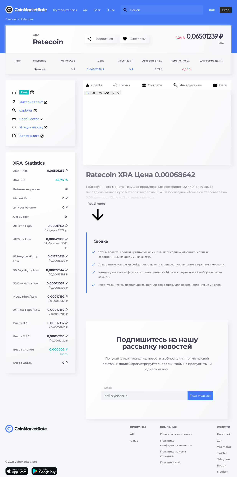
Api (85, 10)
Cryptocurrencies (65, 10)
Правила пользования (176, 434)
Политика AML (170, 462)
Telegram (223, 459)
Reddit (221, 465)
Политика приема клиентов (173, 454)
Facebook (224, 434)
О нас (111, 10)
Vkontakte (224, 446)
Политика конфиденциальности (176, 443)
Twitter (222, 453)
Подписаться (200, 395)
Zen (219, 440)
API (132, 434)
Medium (223, 471)
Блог (97, 10)
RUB (212, 10)
